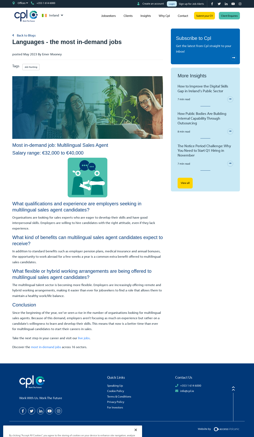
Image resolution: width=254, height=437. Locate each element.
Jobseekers (108, 16)
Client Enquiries (229, 15)
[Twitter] (219, 3)
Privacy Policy (115, 402)
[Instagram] (240, 3)
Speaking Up (115, 385)
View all (185, 183)
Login (172, 3)
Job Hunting (31, 66)
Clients (128, 16)
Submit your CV (204, 15)
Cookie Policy (115, 391)
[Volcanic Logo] (226, 429)
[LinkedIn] (226, 3)
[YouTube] (233, 3)
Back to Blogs (26, 35)
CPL (26, 16)
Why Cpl (164, 16)
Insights (145, 16)
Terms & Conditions (119, 396)
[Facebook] (212, 3)
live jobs (84, 338)
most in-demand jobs (46, 347)
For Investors (115, 407)
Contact (183, 16)
